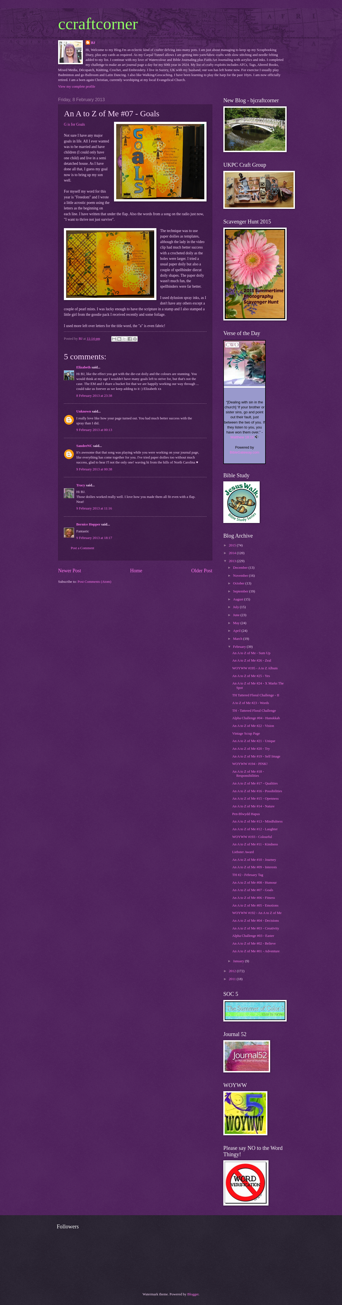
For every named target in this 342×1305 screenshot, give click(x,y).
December (240, 568)
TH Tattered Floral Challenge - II (255, 695)
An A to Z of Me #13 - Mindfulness (257, 821)
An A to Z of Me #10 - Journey (254, 860)
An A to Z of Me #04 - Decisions (255, 921)
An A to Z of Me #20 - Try (251, 749)
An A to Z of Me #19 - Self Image (256, 756)
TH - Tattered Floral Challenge (254, 711)
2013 (233, 561)
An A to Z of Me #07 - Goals (252, 890)
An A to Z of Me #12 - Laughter (255, 829)
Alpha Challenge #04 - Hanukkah (256, 718)
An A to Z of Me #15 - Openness (255, 798)
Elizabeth (83, 367)
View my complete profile (76, 86)
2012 (233, 971)
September (241, 591)
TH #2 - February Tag (247, 875)
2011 (233, 979)
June (236, 615)
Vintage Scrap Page (246, 733)
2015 (233, 545)
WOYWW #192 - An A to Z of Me (256, 913)
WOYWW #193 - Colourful (252, 837)
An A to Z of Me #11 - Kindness (255, 844)
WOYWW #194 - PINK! (250, 764)
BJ (93, 43)
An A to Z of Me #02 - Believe (254, 943)
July (236, 607)
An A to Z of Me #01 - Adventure (255, 951)
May (236, 623)
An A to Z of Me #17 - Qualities (255, 783)
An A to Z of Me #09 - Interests (254, 867)
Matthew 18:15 (242, 437)
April (237, 631)
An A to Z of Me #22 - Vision (253, 726)
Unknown (83, 411)
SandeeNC (84, 446)
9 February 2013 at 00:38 (94, 469)
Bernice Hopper (88, 524)
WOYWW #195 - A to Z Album (255, 668)
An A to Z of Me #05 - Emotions (255, 905)
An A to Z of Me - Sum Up (251, 653)
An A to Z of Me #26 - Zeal (251, 660)
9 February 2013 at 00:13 (94, 430)
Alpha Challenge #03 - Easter (253, 936)
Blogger (193, 1294)
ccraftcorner (98, 24)
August (238, 599)
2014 (233, 553)
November (241, 576)
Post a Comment (82, 548)
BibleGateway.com (244, 452)
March (238, 639)
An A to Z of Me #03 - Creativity (255, 928)
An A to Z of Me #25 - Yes (251, 676)
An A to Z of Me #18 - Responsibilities (248, 774)
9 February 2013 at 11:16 (94, 508)
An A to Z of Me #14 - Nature (253, 806)
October (239, 583)
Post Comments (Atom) (94, 582)
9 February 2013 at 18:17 (94, 538)
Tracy (80, 485)
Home (136, 570)
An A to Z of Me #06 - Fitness (253, 898)
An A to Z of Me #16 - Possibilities (257, 791)
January (239, 961)
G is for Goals (74, 124)
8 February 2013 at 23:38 (94, 396)
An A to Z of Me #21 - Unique (253, 741)
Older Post (201, 570)
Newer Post (69, 570)
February (240, 647)
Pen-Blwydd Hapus (246, 814)
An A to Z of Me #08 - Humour (254, 883)
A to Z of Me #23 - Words (250, 703)
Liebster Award (243, 852)
